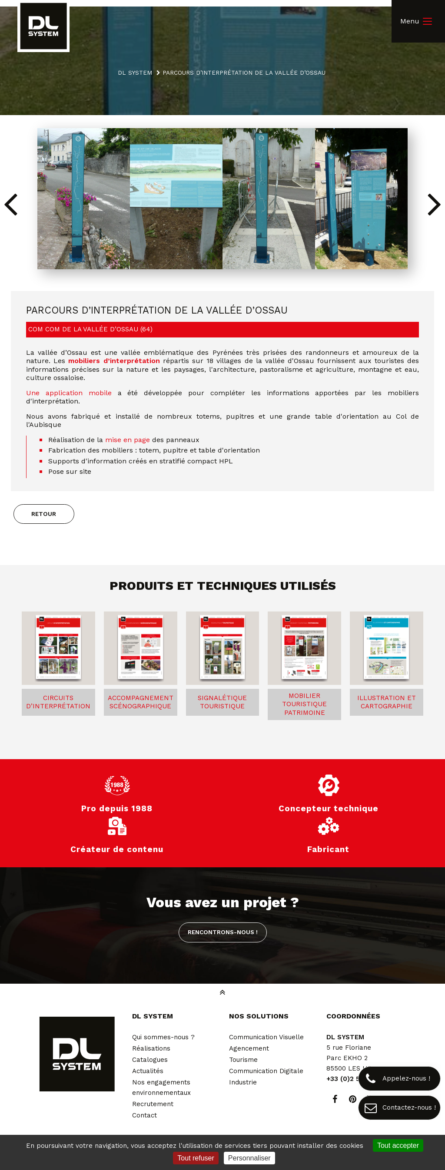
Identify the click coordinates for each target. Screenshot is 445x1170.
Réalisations (151, 1048)
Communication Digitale (266, 1071)
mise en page (127, 440)
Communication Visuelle (266, 1037)
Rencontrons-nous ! (223, 932)
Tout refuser (195, 1158)
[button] (435, 203)
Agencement (249, 1048)
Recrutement (152, 1104)
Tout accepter (398, 1145)
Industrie (243, 1082)
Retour (43, 513)
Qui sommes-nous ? (163, 1037)
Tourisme (243, 1060)
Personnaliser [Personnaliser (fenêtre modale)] (249, 1158)
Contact (144, 1115)
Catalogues (150, 1060)
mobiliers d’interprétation (113, 361)
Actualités (147, 1071)
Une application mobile (72, 393)
